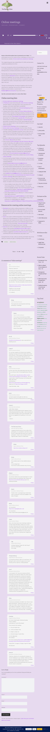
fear (42, 314)
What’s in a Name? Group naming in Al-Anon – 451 (42, 267)
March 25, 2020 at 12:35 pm (14, 368)
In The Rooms (41, 239)
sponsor (41, 326)
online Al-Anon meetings (27, 102)
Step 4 (40, 328)
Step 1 (43, 326)
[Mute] (39, 35)
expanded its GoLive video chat (21, 228)
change (38, 308)
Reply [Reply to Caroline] (33, 647)
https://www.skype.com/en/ (21, 384)
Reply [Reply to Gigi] (33, 549)
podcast (41, 324)
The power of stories (42, 183)
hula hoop (45, 318)
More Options (17, 43)
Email (2, 701)
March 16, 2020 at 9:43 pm (16, 301)
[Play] (3, 35)
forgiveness (44, 314)
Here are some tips (22, 223)
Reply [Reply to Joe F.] (33, 592)
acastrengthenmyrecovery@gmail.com (17, 163)
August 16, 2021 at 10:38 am (14, 618)
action (42, 304)
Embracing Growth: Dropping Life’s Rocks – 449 (42, 280)
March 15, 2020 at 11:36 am (14, 266)
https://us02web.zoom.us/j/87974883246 (15, 196)
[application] (24, 35)
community (38, 310)
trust (41, 330)
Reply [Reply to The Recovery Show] (33, 437)
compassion (42, 310)
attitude (40, 306)
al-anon (44, 304)
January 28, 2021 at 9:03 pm (14, 599)
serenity (38, 326)
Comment (4, 677)
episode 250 (21, 118)
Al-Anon (40, 235)
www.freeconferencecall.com (20, 231)
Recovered (40, 199)
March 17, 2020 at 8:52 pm (19, 315)
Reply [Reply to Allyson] (33, 482)
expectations (39, 314)
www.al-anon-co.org (18, 129)
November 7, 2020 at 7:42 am (17, 490)
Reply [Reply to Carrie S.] (33, 420)
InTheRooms (6, 102)
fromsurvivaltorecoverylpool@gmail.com (20, 153)
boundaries (44, 306)
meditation (39, 322)
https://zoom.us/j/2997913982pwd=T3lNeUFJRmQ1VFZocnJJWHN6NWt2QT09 (24, 201)
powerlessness (45, 324)
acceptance (40, 302)
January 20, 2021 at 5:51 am (14, 571)
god (46, 314)
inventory (38, 320)
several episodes (28, 119)
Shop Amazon (42, 115)
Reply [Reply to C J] (33, 293)
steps (45, 328)
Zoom (4, 216)
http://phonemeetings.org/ (15, 340)
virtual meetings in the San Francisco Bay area (21, 141)
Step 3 (38, 328)
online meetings (13, 241)
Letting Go (40, 175)
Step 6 (41, 328)
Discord (5, 226)
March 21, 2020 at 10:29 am (14, 350)
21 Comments (22, 25)
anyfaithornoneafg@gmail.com (13, 173)
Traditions (38, 330)
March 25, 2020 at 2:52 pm (14, 394)
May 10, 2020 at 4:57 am (18, 446)
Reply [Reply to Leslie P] (33, 361)
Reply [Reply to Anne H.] (33, 665)
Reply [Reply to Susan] (33, 535)
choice (41, 308)
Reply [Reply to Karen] (33, 497)
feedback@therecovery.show (8, 90)
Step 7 (43, 328)
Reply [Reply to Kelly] (33, 387)
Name (3, 694)
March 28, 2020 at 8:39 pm (14, 407)
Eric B (44, 312)
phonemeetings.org (25, 108)
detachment (39, 312)
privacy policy (41, 130)
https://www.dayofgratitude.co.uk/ (16, 508)
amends (46, 304)
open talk (38, 324)
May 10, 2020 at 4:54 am (14, 505)
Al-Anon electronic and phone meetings (23, 59)
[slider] (24, 35)
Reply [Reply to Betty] (33, 306)
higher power (40, 318)
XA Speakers (41, 247)
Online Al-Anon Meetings (9, 126)
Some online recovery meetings (11, 128)
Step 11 (45, 326)
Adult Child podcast (42, 218)
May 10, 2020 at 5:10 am (16, 459)
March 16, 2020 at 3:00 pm (14, 338)
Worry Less (40, 186)
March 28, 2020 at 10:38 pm (17, 428)
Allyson (10, 473)
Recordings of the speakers (19, 116)
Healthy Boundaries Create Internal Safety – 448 (42, 287)
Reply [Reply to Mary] (33, 610)
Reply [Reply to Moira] (33, 449)
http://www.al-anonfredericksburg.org (17, 479)
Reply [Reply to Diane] (33, 329)
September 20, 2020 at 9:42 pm (15, 557)
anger (38, 306)
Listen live (40, 127)
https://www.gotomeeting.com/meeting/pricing (19, 382)
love (41, 320)
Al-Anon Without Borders (25, 111)
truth (42, 330)
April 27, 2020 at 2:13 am (14, 474)
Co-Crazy (40, 163)
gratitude (40, 316)
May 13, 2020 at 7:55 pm (14, 521)
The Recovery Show (13, 25)
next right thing (44, 322)
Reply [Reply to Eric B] (33, 343)
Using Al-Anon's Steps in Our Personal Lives (41, 204)
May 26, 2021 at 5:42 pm (16, 543)
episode (42, 312)
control (45, 310)
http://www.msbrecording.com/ (20, 448)
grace (37, 316)
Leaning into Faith (42, 171)
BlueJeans (12, 75)
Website (3, 707)
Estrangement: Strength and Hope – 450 (42, 273)
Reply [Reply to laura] (33, 399)
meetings (6, 241)
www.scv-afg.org (9, 139)
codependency (45, 308)
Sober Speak (41, 214)
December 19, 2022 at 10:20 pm (15, 654)
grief (43, 316)
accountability (39, 304)
